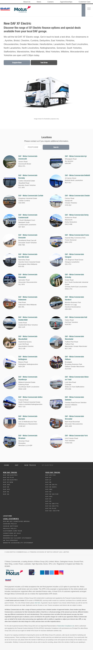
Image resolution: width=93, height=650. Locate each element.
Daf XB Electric (10, 475)
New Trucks (30, 465)
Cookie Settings (10, 526)
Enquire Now (17, 62)
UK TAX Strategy (10, 540)
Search (55, 147)
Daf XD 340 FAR (52, 494)
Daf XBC (49, 489)
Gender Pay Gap (10, 535)
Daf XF (48, 499)
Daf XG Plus (8, 477)
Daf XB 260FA (51, 487)
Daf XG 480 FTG (52, 503)
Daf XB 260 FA (51, 484)
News (39, 2)
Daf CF (48, 477)
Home (6, 465)
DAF (17, 465)
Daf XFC (6, 489)
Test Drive (43, 62)
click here (37, 603)
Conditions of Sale (12, 533)
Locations (7, 516)
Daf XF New (8, 482)
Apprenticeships (66, 2)
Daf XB (6, 487)
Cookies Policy (10, 523)
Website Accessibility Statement (18, 542)
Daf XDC (6, 484)
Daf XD (6, 491)
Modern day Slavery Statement (17, 538)
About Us (26, 2)
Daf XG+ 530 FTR (53, 510)
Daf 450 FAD (51, 475)
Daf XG (6, 494)
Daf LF (48, 479)
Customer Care (84, 2)
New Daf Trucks (10, 472)
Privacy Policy (10, 528)
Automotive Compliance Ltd (66, 626)
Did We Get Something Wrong (16, 521)
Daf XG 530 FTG (52, 506)
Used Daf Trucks (53, 472)
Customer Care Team (12, 531)
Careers (50, 2)
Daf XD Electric (10, 479)
